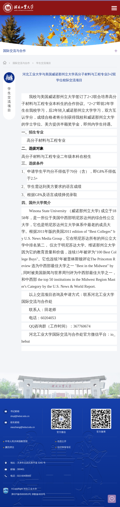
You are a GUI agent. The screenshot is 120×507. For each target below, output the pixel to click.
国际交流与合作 (21, 63)
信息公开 (61, 441)
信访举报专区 (64, 447)
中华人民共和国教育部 (16, 441)
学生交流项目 (43, 63)
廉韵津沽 (9, 447)
